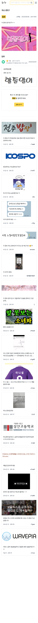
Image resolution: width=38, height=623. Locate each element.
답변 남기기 (19, 104)
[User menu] (35, 2)
